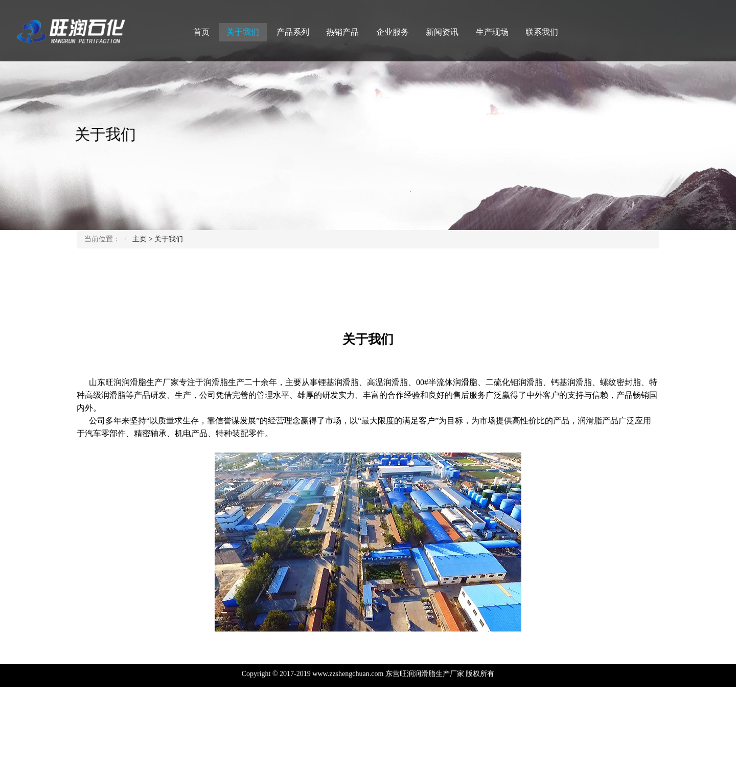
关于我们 (242, 32)
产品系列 (293, 32)
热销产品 (342, 32)
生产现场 (492, 32)
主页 (139, 239)
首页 (201, 32)
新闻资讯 (442, 32)
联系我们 (541, 32)
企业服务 (392, 32)
